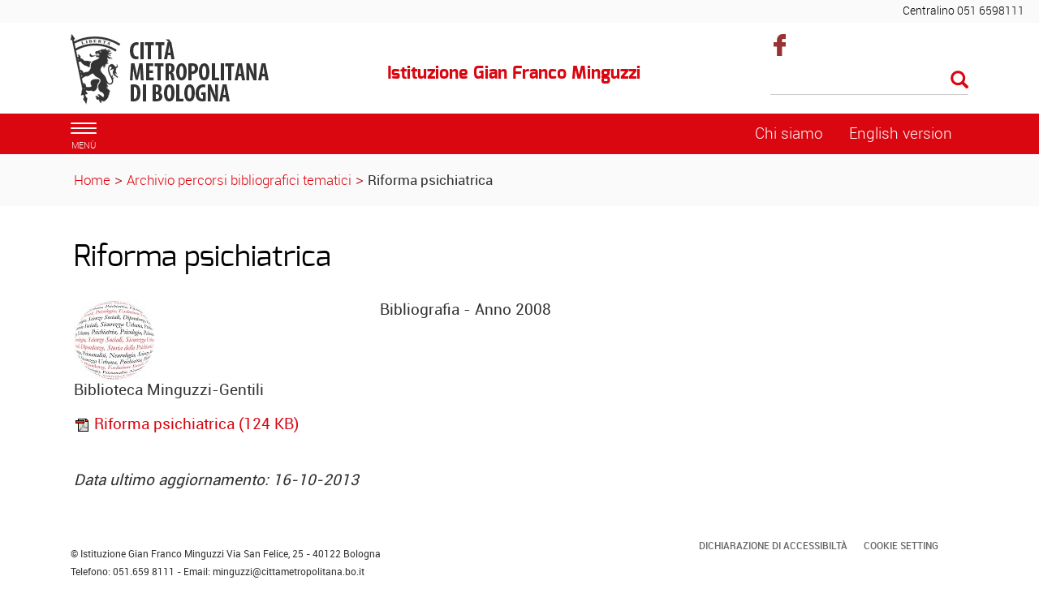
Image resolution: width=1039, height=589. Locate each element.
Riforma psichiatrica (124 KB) (186, 423)
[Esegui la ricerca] (959, 80)
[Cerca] (869, 81)
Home (92, 179)
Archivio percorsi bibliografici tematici (239, 179)
